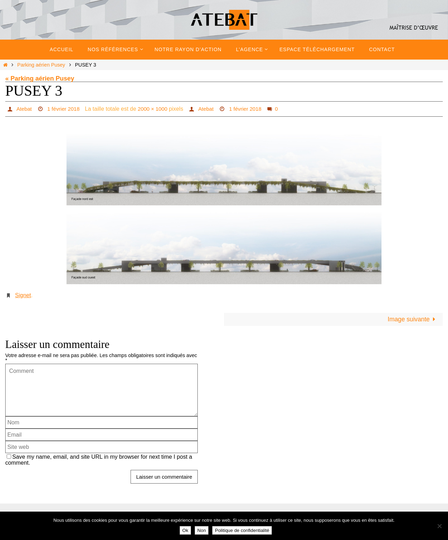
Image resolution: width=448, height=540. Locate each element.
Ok (185, 530)
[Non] (439, 525)
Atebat (24, 109)
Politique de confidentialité (242, 530)
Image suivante (412, 319)
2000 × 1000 (156, 109)
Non (201, 530)
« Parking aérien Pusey (39, 78)
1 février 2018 (65, 109)
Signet (23, 295)
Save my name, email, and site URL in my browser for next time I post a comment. (98, 460)
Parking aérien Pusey (41, 65)
